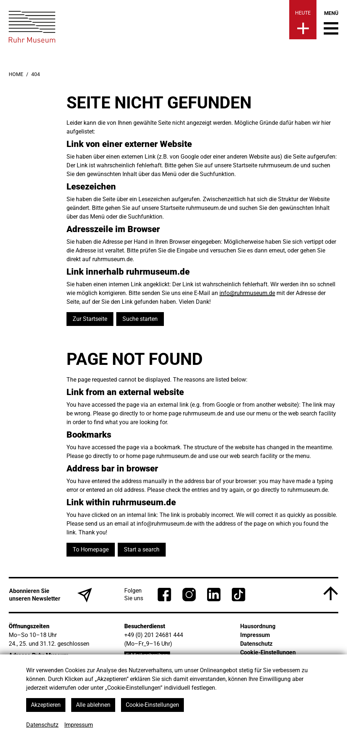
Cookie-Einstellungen (152, 704)
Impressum (78, 724)
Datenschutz (42, 724)
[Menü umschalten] (331, 23)
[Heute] (302, 19)
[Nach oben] (330, 593)
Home (16, 74)
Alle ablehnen (93, 704)
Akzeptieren (46, 704)
